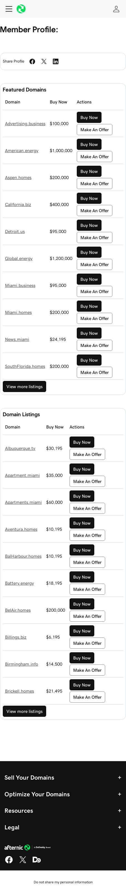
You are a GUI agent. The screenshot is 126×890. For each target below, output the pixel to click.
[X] (22, 862)
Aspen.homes (18, 177)
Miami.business (20, 285)
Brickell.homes (19, 691)
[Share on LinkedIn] (55, 61)
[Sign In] (116, 9)
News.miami (17, 339)
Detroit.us (15, 231)
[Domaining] (36, 862)
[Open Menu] (6, 9)
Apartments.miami (23, 502)
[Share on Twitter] (44, 61)
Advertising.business (25, 123)
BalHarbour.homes (23, 556)
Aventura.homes (21, 529)
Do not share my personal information (63, 882)
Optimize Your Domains (37, 794)
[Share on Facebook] (32, 61)
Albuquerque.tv (20, 448)
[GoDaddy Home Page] (27, 848)
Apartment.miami (22, 475)
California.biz (18, 204)
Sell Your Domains (29, 777)
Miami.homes (18, 312)
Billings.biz (15, 637)
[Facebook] (8, 862)
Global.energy (19, 258)
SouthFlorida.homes (25, 366)
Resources (18, 810)
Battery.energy (19, 583)
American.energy (21, 150)
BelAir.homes (18, 610)
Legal (11, 827)
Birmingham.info (21, 664)
